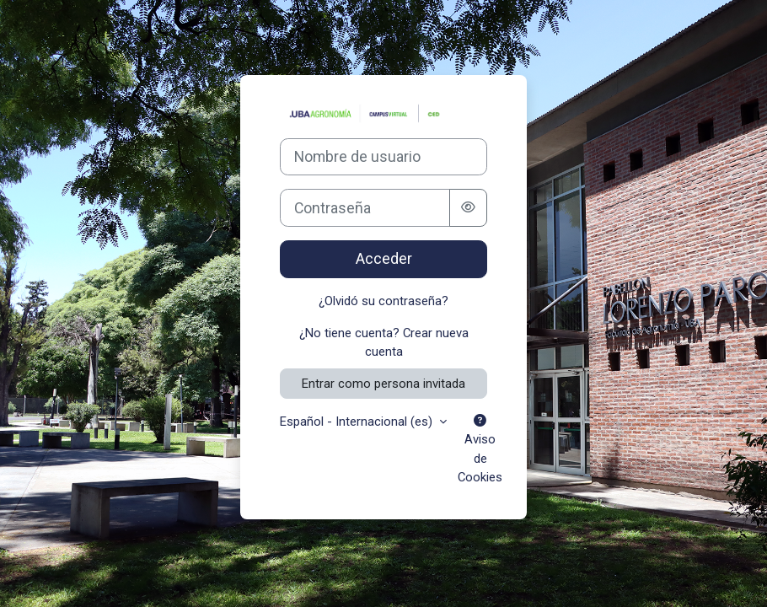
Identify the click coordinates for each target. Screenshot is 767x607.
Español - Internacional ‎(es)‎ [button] (358, 421)
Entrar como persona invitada (383, 383)
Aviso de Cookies (480, 450)
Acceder (384, 258)
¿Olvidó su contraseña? (383, 301)
